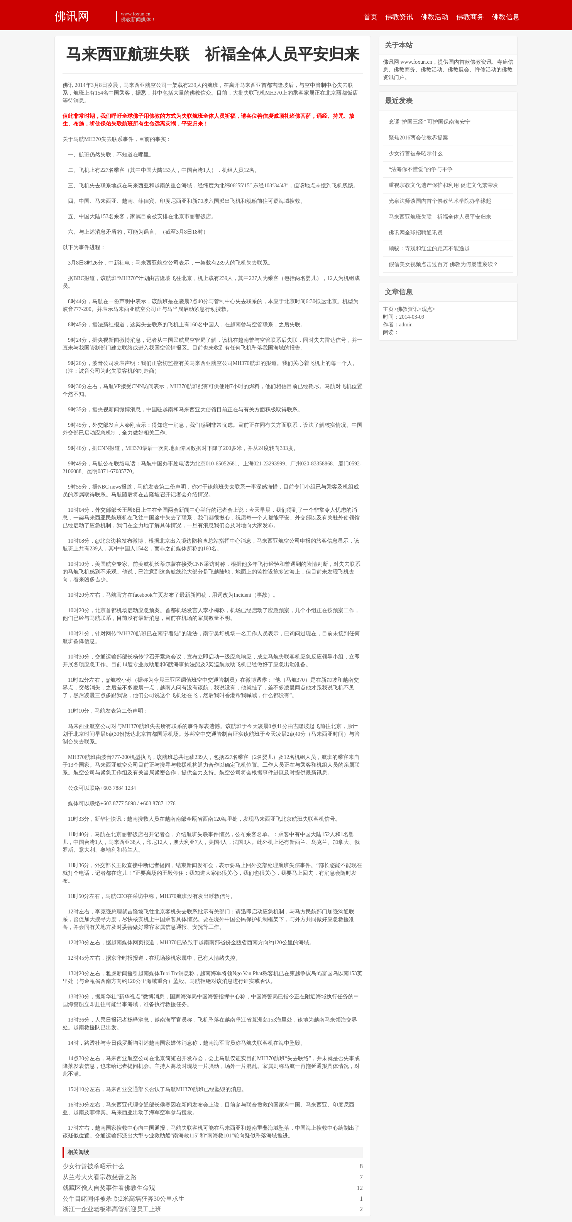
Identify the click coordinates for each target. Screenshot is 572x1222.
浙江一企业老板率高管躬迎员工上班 (112, 1209)
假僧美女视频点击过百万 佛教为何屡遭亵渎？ (443, 264)
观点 (426, 309)
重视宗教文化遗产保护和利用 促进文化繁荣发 (443, 185)
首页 (370, 17)
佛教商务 (470, 17)
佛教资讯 (399, 17)
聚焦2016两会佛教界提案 (418, 138)
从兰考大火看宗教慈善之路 (100, 1177)
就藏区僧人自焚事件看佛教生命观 (109, 1188)
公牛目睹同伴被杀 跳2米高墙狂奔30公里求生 (123, 1198)
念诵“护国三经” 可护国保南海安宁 (429, 122)
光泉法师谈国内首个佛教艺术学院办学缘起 (440, 201)
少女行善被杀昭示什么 (93, 1166)
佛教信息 (506, 17)
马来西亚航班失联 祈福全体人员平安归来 (440, 217)
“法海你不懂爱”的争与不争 (421, 169)
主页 (388, 309)
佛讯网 (71, 16)
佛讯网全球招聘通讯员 (416, 233)
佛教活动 (434, 17)
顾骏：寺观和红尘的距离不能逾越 (429, 248)
